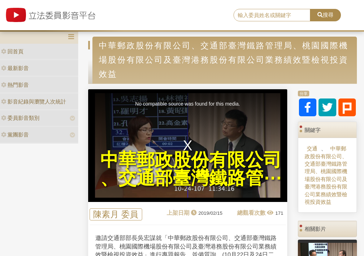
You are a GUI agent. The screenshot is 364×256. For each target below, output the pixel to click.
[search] (272, 15)
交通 (312, 148)
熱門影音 (15, 85)
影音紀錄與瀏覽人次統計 (33, 101)
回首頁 (12, 51)
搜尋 (325, 15)
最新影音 (15, 68)
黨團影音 (15, 135)
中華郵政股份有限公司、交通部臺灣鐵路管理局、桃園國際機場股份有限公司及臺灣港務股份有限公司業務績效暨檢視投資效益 (326, 175)
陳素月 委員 (115, 214)
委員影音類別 (20, 118)
